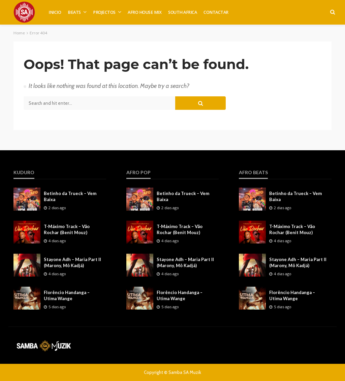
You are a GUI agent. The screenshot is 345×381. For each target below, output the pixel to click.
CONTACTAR (215, 12)
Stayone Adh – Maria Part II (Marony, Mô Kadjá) (72, 262)
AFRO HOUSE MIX (144, 12)
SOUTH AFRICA (182, 12)
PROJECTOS (104, 12)
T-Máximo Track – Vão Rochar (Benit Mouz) (67, 229)
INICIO (55, 12)
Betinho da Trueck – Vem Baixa (70, 196)
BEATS (74, 12)
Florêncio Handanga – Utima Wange (67, 295)
